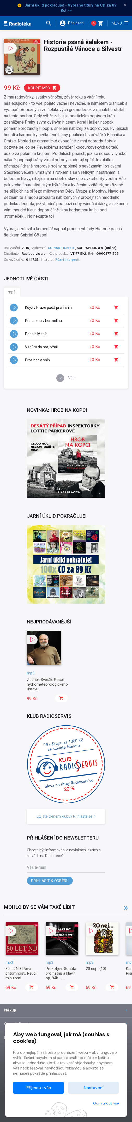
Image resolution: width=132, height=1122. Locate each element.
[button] (50, 23)
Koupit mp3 (42, 87)
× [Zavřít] (125, 5)
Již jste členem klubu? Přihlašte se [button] (66, 816)
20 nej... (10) (96, 968)
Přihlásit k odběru (50, 880)
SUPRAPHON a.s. (61, 248)
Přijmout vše (38, 1087)
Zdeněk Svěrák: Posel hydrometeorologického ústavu (47, 684)
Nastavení (94, 1087)
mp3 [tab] (12, 292)
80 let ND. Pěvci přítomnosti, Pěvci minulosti (20, 973)
